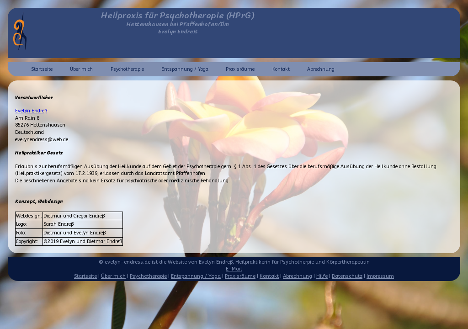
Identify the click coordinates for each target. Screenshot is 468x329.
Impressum (380, 276)
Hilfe (322, 276)
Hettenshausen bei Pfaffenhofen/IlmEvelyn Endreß (178, 28)
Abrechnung (321, 69)
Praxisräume (240, 69)
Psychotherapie (127, 69)
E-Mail (234, 269)
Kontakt (281, 69)
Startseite (42, 69)
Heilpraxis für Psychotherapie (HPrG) (177, 15)
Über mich (81, 69)
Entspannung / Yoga (184, 69)
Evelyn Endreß (31, 111)
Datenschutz (347, 276)
